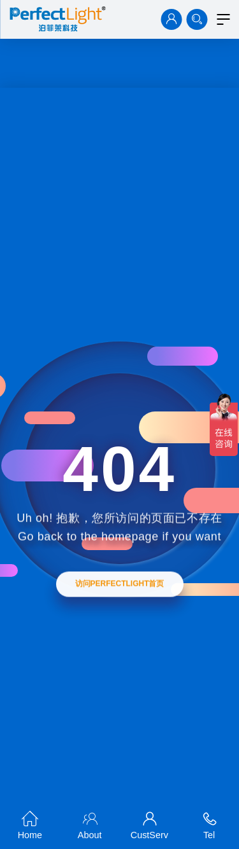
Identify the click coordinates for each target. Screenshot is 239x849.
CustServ (149, 823)
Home (30, 823)
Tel (209, 823)
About (90, 823)
